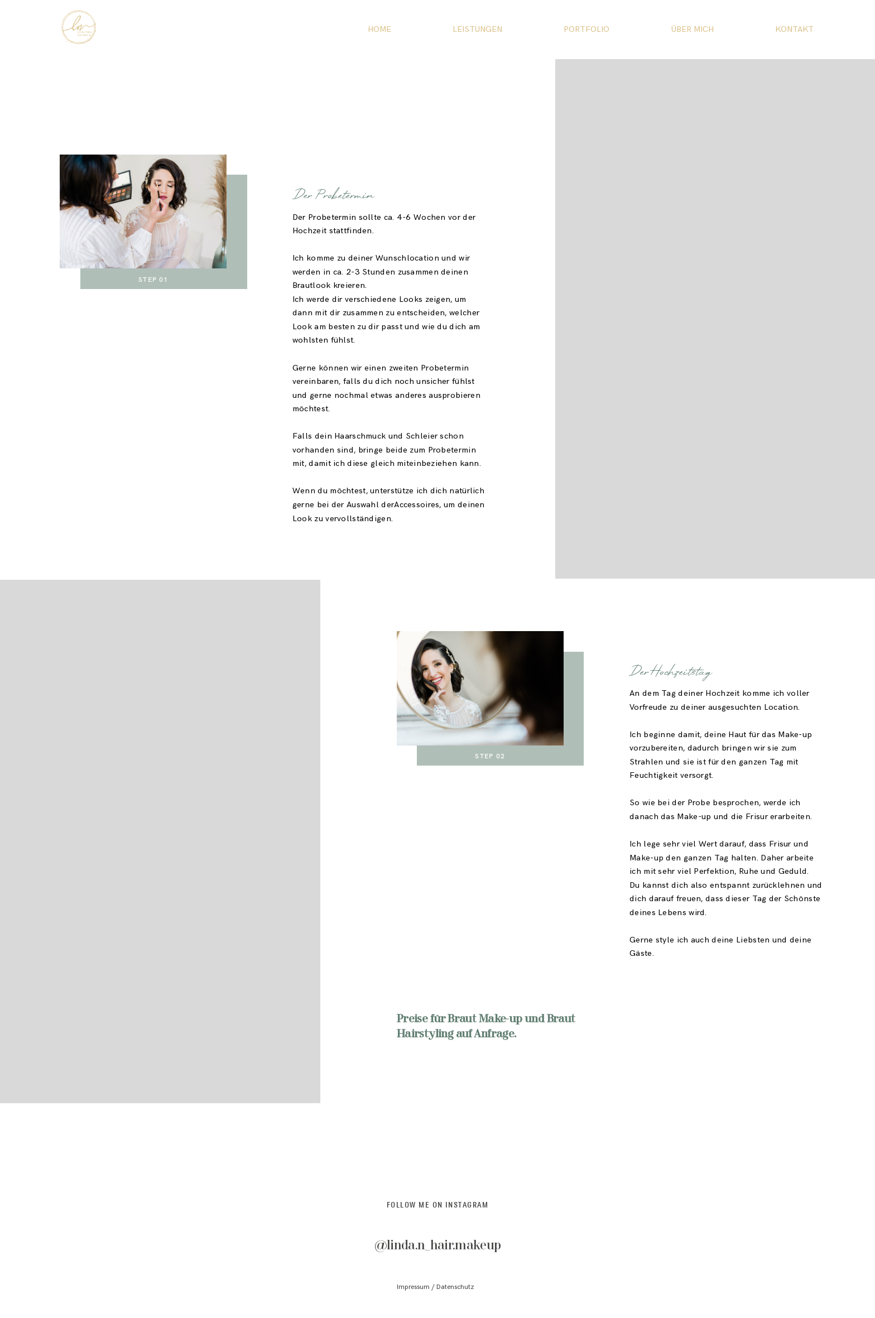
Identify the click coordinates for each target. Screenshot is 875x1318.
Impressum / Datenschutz (435, 1287)
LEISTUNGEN (477, 29)
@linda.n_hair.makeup (437, 1245)
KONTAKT (794, 29)
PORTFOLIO (586, 29)
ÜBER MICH (692, 29)
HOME (379, 29)
